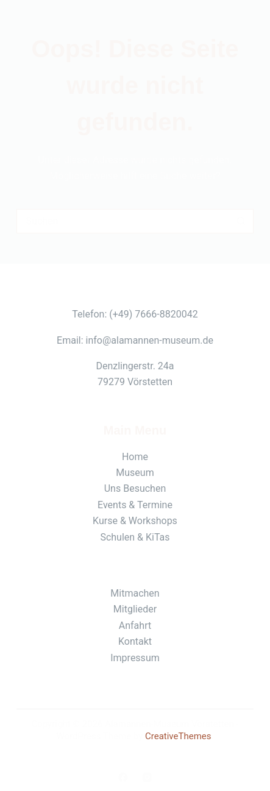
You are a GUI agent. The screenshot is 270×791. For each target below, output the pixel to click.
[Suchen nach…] (123, 221)
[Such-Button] (241, 221)
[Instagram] (147, 777)
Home (135, 457)
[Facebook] (122, 777)
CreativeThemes (178, 736)
